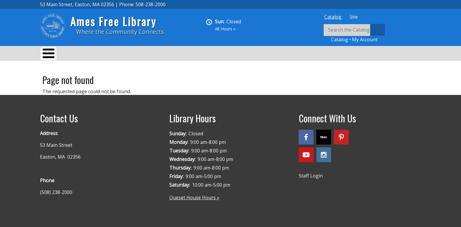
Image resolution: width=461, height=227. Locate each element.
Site (354, 17)
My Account (365, 39)
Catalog (333, 17)
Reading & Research (156, 54)
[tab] (333, 17)
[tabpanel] (372, 33)
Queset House (246, 54)
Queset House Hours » (194, 194)
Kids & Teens (204, 54)
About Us (56, 54)
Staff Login (311, 173)
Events (115, 54)
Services (87, 54)
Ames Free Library (113, 21)
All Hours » (225, 29)
